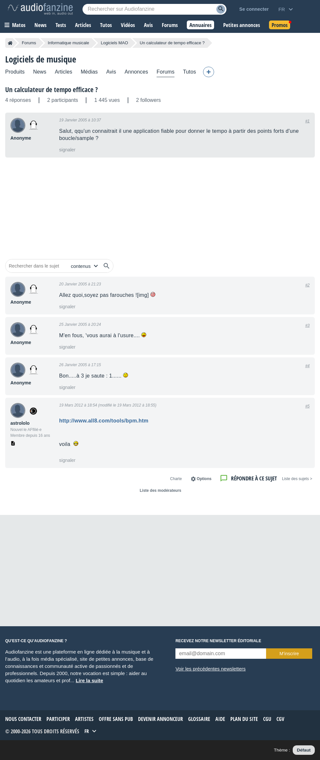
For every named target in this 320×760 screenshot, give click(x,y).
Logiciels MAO (114, 42)
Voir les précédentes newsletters (210, 668)
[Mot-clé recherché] (154, 9)
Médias (89, 72)
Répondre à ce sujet (254, 478)
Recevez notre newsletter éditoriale (218, 641)
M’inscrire (289, 653)
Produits (15, 72)
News (39, 72)
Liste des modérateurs (160, 490)
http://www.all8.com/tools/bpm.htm (103, 420)
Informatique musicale (68, 42)
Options (204, 479)
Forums (29, 42)
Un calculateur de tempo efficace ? (51, 89)
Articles (63, 72)
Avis (111, 72)
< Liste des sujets (297, 479)
